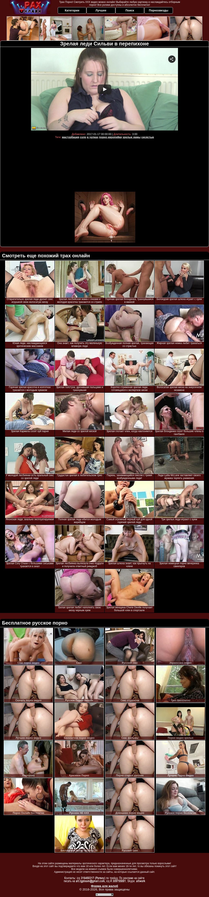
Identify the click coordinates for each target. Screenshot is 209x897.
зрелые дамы (132, 137)
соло (83, 137)
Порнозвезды (158, 10)
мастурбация (70, 137)
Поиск (130, 10)
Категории (72, 10)
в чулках (92, 137)
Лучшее (101, 10)
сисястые (147, 137)
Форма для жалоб (104, 886)
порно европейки (110, 137)
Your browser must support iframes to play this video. (104, 89)
